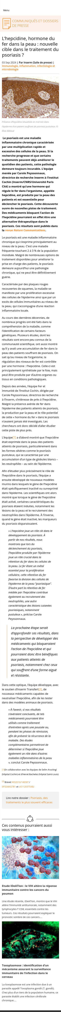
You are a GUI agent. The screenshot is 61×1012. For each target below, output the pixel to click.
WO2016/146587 (20, 782)
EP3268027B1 (9, 786)
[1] (14, 437)
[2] (40, 689)
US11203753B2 (26, 786)
